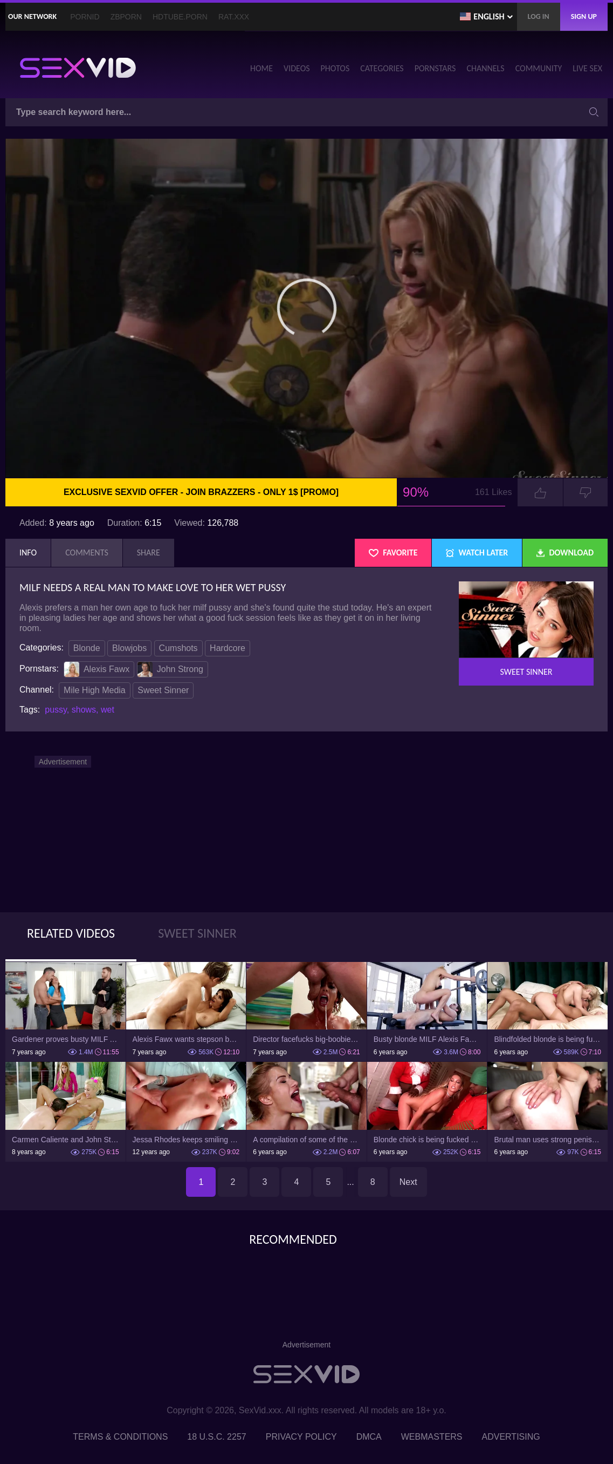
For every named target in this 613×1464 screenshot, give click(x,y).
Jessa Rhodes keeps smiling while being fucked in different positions (186, 1139)
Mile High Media (95, 690)
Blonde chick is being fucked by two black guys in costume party (427, 1139)
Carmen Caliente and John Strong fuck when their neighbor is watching (65, 1139)
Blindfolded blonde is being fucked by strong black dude (547, 1039)
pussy (56, 709)
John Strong (170, 669)
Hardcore (227, 648)
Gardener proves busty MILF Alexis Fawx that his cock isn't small (65, 1039)
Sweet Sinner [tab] (197, 933)
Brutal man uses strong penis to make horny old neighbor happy (547, 1139)
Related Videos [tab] (71, 933)
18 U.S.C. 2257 (216, 1436)
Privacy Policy (301, 1436)
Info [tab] (28, 552)
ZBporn (126, 16)
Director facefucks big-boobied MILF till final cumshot (306, 1039)
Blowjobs (129, 648)
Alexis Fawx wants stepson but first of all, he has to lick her (186, 1039)
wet (107, 709)
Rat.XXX (233, 16)
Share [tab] (148, 552)
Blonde (86, 648)
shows (84, 709)
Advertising (511, 1436)
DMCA (369, 1436)
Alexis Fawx (96, 669)
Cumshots (178, 648)
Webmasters (432, 1436)
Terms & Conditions (120, 1436)
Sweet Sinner (163, 690)
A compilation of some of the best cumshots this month (306, 1139)
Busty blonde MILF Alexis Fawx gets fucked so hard (427, 1039)
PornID (84, 16)
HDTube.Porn (180, 16)
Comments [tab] (86, 552)
